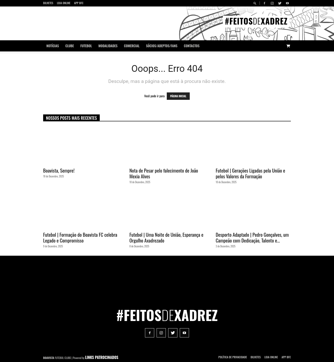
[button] (255, 3)
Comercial (132, 45)
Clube (69, 45)
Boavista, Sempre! (58, 170)
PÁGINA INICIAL (178, 96)
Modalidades (107, 45)
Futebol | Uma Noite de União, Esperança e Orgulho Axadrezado (166, 237)
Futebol (86, 45)
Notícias (52, 45)
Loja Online (63, 3)
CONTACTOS (191, 45)
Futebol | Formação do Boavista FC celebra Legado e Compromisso (80, 237)
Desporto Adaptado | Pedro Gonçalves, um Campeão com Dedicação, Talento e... (252, 237)
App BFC (78, 3)
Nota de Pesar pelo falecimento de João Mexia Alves (163, 173)
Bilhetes (48, 3)
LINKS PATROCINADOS (101, 357)
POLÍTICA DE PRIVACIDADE (232, 357)
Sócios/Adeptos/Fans (161, 45)
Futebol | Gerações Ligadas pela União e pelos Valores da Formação (250, 173)
